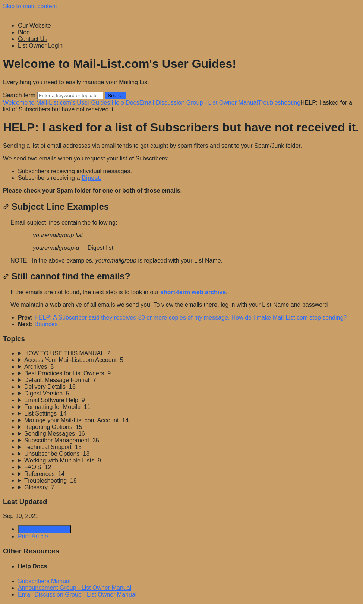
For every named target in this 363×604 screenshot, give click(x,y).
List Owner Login (40, 45)
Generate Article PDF (44, 529)
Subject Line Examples (56, 206)
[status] (181, 168)
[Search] (70, 95)
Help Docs (125, 102)
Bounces (45, 324)
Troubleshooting (279, 102)
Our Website (34, 25)
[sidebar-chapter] (189, 353)
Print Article (33, 536)
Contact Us (32, 39)
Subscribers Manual (44, 581)
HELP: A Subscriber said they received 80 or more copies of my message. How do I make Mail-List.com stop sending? (190, 317)
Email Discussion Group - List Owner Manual (198, 102)
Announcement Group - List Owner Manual (74, 588)
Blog (24, 32)
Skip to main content (30, 6)
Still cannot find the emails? (66, 276)
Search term (19, 95)
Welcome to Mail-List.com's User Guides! (57, 102)
